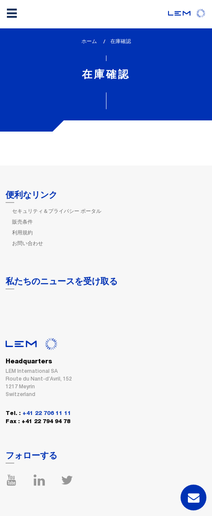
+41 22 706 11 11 (46, 413)
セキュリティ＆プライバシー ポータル (56, 211)
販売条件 (22, 221)
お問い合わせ (27, 243)
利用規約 (22, 232)
